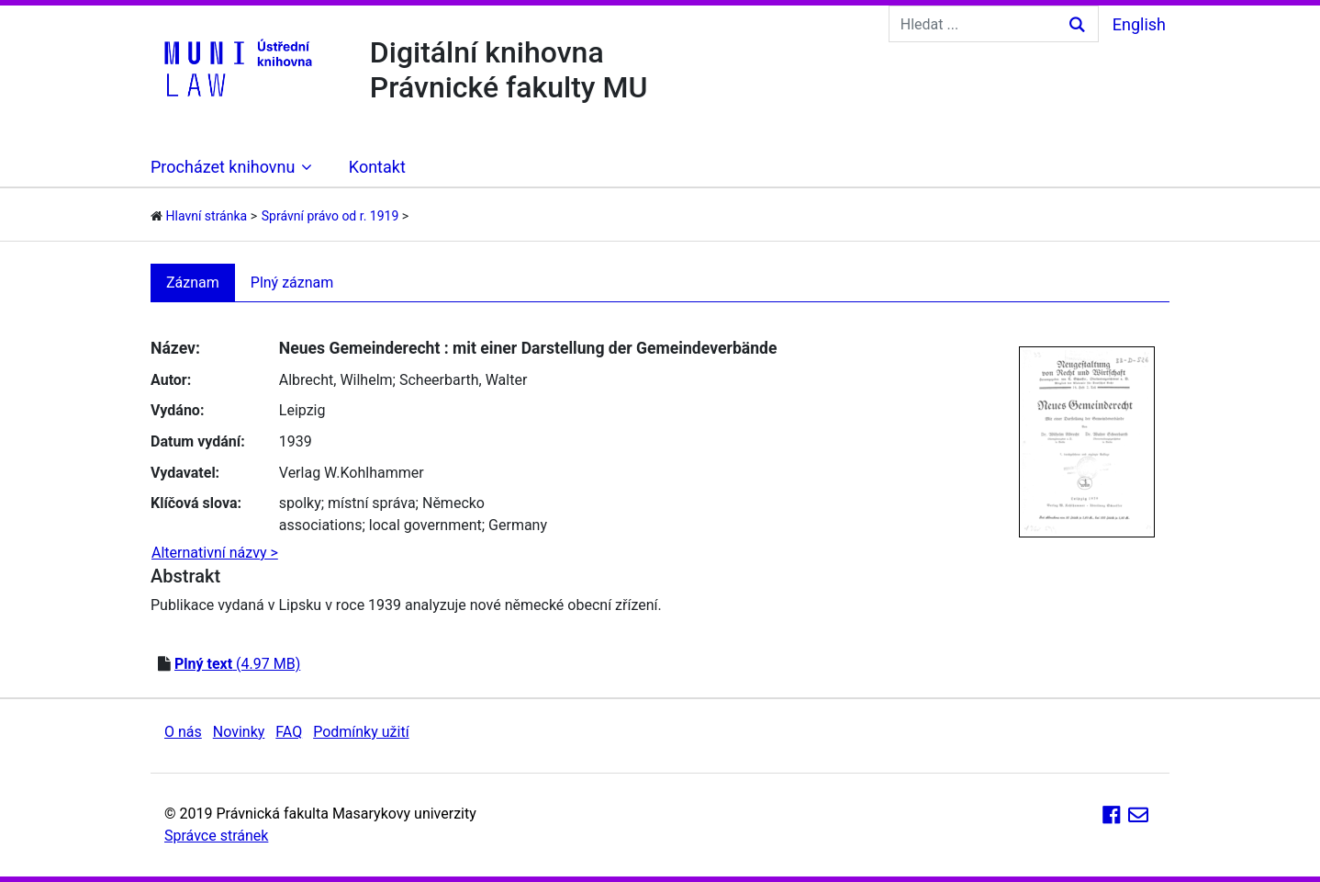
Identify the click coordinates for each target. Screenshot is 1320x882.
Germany (517, 525)
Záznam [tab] (192, 282)
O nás (183, 732)
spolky (300, 503)
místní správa (372, 503)
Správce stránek (216, 835)
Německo (453, 503)
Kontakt (377, 166)
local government (425, 525)
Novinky (239, 732)
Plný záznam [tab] (292, 282)
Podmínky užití (360, 732)
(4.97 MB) (237, 664)
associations (321, 525)
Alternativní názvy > (214, 552)
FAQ (288, 732)
